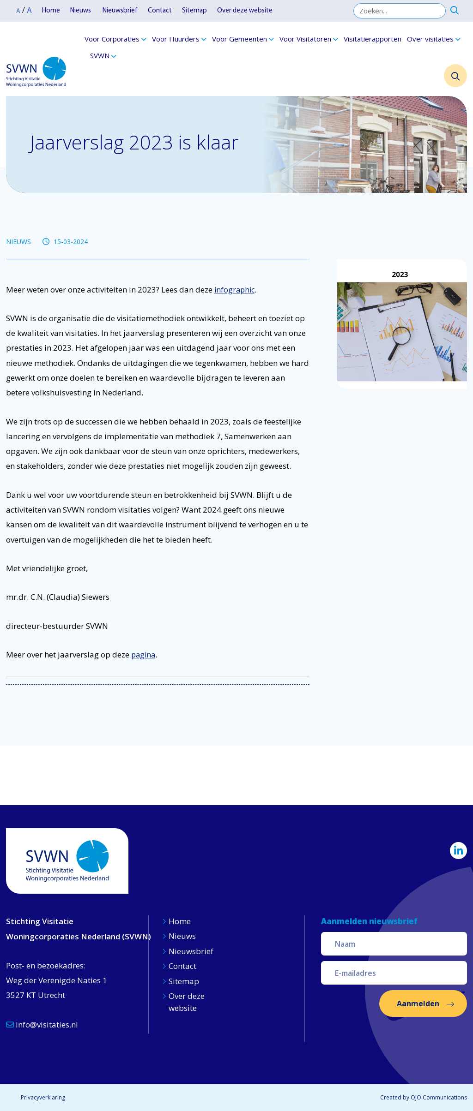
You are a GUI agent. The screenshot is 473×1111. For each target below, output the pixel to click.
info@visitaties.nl (42, 1024)
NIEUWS (18, 241)
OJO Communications (439, 1097)
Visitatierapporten (372, 38)
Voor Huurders (176, 38)
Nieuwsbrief (120, 10)
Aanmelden (418, 1003)
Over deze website (245, 10)
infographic (234, 290)
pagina (143, 655)
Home (51, 10)
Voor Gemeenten (239, 38)
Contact (160, 10)
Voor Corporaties (112, 38)
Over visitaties (430, 38)
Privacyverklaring (43, 1097)
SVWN (99, 55)
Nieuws (81, 10)
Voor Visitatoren (305, 38)
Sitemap (194, 10)
